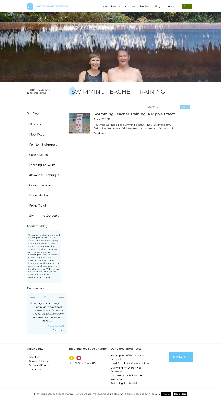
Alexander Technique (44, 175)
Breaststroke (38, 195)
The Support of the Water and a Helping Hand (129, 357)
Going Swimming (41, 185)
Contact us (171, 6)
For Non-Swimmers (43, 144)
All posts (35, 124)
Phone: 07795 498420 (84, 363)
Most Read (37, 134)
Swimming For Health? (124, 383)
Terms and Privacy (39, 365)
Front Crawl (37, 205)
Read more (99, 133)
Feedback (145, 6)
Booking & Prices (38, 361)
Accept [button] (166, 394)
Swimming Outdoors (44, 215)
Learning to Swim (42, 165)
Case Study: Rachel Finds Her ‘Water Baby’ (127, 377)
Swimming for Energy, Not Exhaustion (125, 369)
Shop (187, 6)
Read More (180, 393)
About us (34, 357)
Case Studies (38, 155)
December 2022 (56, 326)
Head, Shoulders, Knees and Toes (130, 363)
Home (103, 6)
